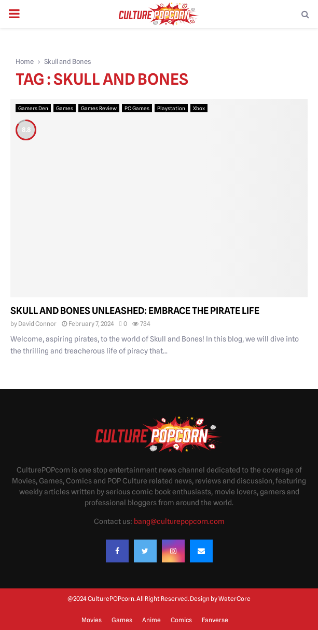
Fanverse (215, 620)
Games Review (99, 108)
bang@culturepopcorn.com (179, 521)
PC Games (137, 108)
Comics (181, 620)
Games (64, 108)
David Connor (37, 323)
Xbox (199, 108)
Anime (151, 620)
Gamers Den (33, 108)
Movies (91, 620)
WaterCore (234, 598)
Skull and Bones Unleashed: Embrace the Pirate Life (134, 310)
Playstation (171, 108)
